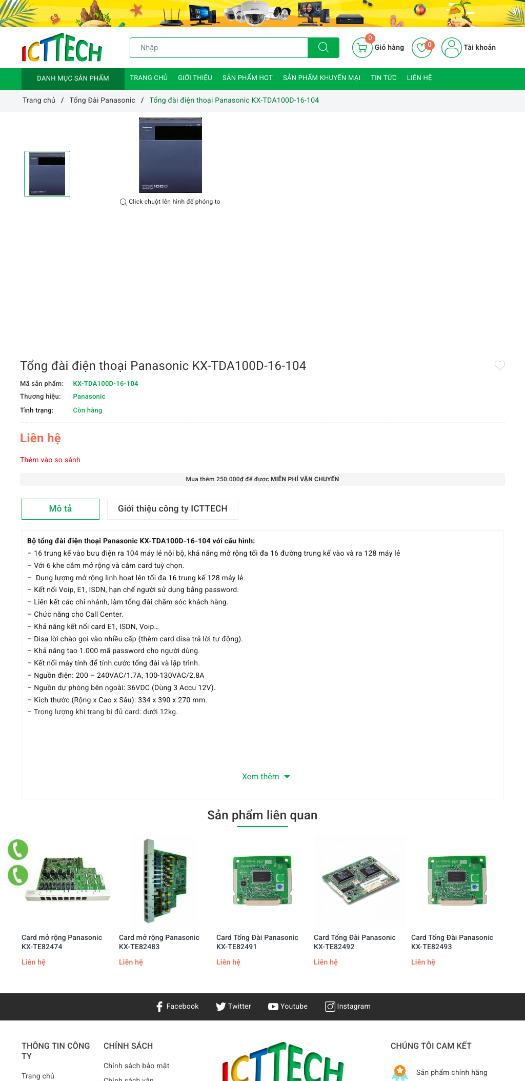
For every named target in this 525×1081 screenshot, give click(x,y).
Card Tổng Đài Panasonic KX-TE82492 (355, 810)
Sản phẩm (38, 974)
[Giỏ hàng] (378, 47)
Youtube (288, 874)
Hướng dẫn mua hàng (139, 991)
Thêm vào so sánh (298, 234)
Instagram (348, 874)
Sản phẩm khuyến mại (321, 78)
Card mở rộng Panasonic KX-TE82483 (159, 810)
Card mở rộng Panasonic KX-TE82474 (62, 810)
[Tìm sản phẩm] (219, 47)
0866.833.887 (343, 1029)
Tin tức (384, 78)
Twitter (233, 874)
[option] (170, 155)
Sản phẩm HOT (248, 78)
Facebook (176, 874)
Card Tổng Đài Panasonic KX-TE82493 (452, 810)
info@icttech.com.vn (256, 1029)
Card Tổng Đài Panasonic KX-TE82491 (257, 810)
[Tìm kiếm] (323, 47)
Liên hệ (419, 78)
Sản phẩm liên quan (262, 683)
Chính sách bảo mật (136, 934)
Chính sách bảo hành (138, 976)
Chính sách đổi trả (134, 1005)
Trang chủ (149, 78)
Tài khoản (468, 48)
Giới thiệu (195, 78)
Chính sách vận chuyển (129, 955)
